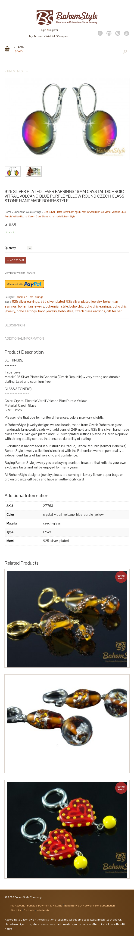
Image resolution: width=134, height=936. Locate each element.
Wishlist (50, 36)
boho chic (76, 306)
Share (31, 272)
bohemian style (57, 306)
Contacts (29, 910)
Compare (62, 36)
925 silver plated (53, 301)
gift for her (114, 311)
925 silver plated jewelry (84, 301)
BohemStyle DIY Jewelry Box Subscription (89, 905)
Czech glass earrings (90, 311)
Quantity (10, 248)
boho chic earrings (98, 306)
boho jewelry (47, 311)
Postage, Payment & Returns (44, 905)
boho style (65, 311)
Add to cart (17, 260)
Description (15, 325)
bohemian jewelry (31, 306)
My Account (36, 36)
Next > (22, 71)
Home (8, 211)
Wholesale (43, 910)
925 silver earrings (25, 301)
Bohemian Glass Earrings (27, 211)
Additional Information (24, 338)
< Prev (10, 71)
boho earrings (27, 311)
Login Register (49, 30)
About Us (15, 910)
